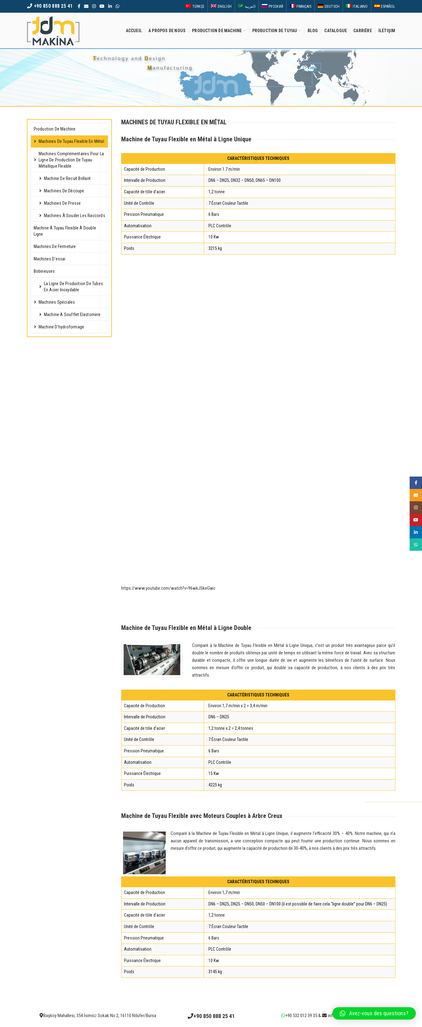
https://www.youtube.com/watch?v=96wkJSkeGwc (168, 588)
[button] (374, 1013)
